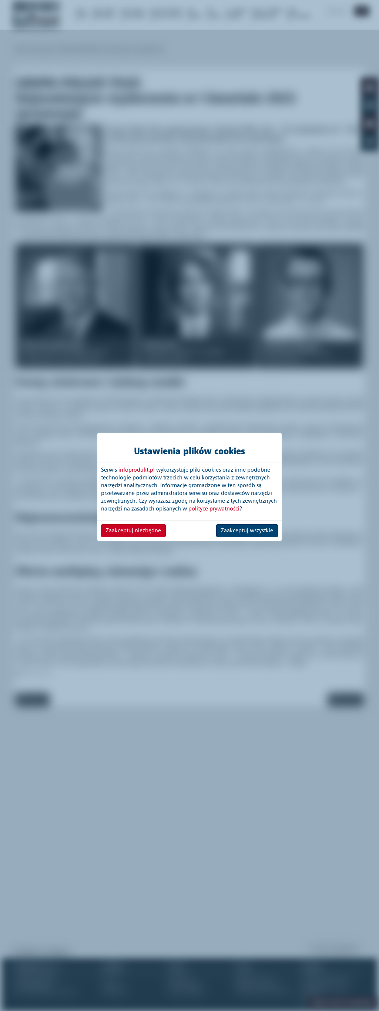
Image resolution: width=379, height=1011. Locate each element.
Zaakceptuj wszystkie (247, 530)
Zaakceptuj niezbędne (133, 530)
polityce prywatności (213, 508)
